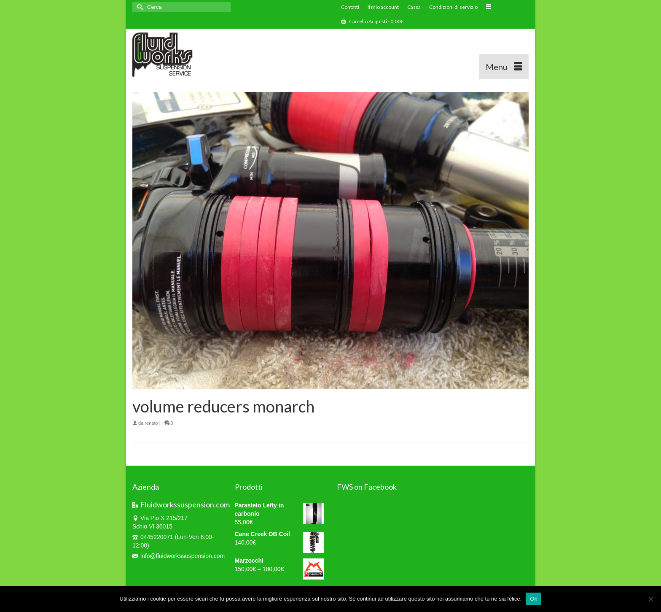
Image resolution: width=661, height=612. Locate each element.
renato (151, 423)
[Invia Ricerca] (138, 7)
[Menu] (504, 66)
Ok (533, 599)
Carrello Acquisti (372, 21)
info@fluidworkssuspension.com (178, 556)
